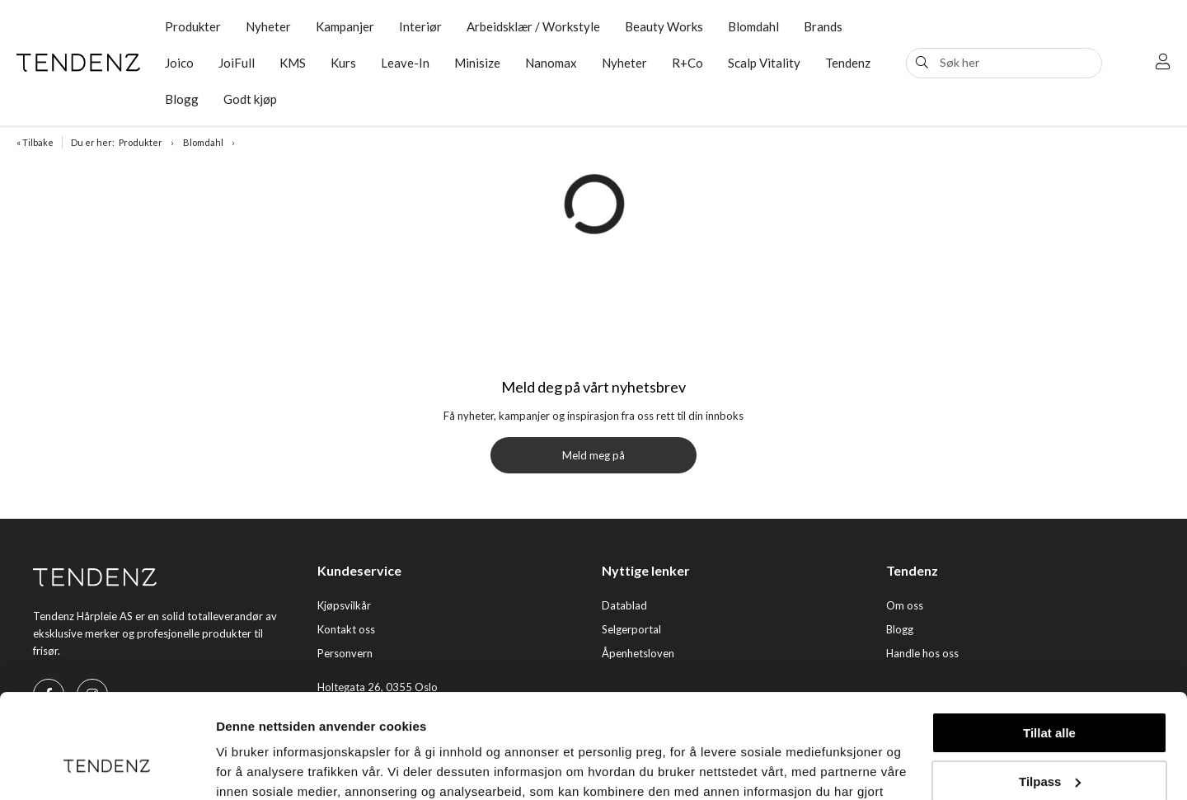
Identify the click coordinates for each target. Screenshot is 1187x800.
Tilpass (1050, 692)
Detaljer (239, 767)
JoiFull (236, 62)
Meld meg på (593, 455)
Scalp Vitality (764, 62)
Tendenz (847, 62)
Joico (179, 62)
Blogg (182, 99)
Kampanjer (345, 26)
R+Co (687, 62)
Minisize (477, 62)
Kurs (343, 62)
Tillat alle (1049, 644)
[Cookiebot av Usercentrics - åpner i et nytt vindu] (107, 767)
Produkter (193, 26)
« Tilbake (35, 142)
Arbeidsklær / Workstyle (533, 26)
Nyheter (268, 26)
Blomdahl (753, 26)
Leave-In (405, 62)
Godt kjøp (250, 99)
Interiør (420, 26)
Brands (823, 26)
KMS (292, 62)
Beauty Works (664, 26)
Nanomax (551, 62)
